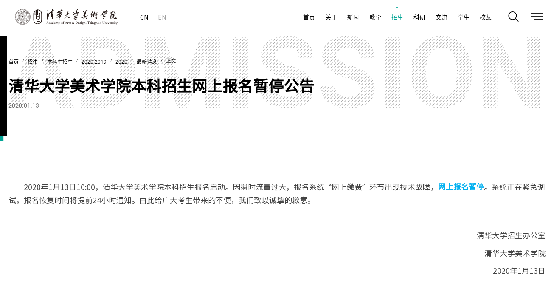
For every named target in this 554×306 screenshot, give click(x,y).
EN (162, 17)
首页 (13, 62)
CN (144, 17)
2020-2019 (94, 62)
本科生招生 (60, 62)
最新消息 (147, 62)
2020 (121, 62)
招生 (33, 62)
